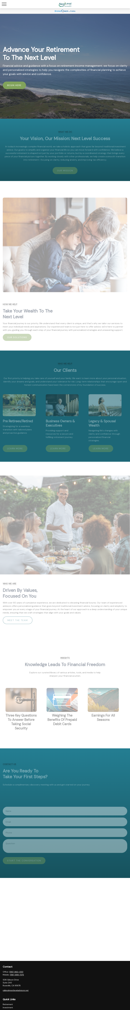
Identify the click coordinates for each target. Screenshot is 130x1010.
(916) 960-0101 (16, 972)
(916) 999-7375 (17, 974)
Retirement (8, 1004)
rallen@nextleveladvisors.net (16, 990)
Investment (8, 1007)
